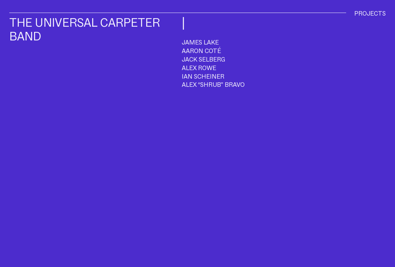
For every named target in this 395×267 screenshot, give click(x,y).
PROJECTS (370, 13)
